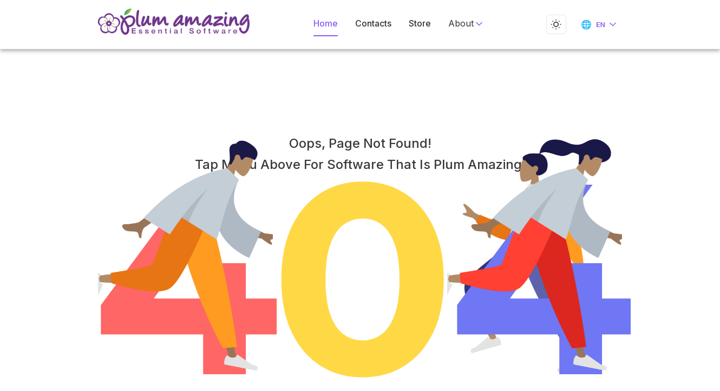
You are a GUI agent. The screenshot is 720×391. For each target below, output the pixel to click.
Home (327, 23)
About (461, 23)
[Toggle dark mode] (554, 24)
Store (418, 23)
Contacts (374, 23)
